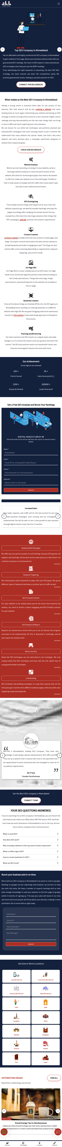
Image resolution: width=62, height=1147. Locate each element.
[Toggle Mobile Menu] (58, 3)
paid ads (23, 219)
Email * (6, 459)
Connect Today (31, 800)
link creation (19, 315)
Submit (31, 490)
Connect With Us (57, 1132)
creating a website (43, 109)
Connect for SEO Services (31, 84)
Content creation (11, 238)
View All (54, 1078)
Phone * (6, 469)
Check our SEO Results (31, 150)
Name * (6, 449)
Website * (7, 479)
